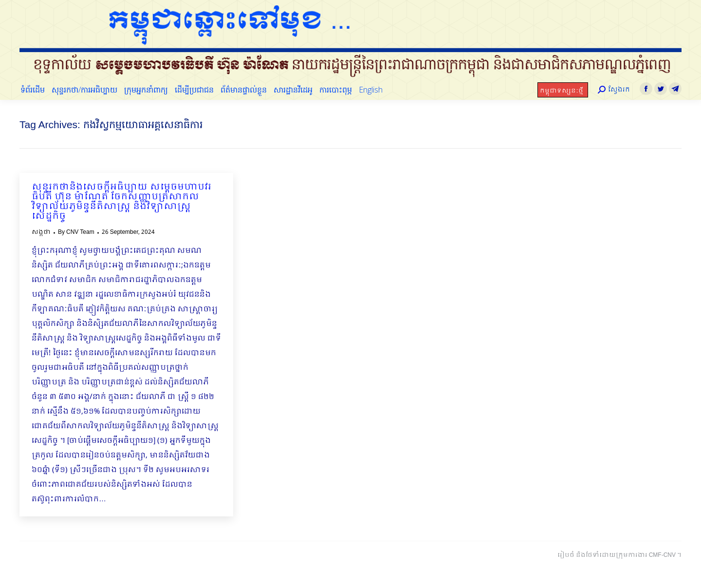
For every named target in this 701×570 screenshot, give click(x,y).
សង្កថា (41, 232)
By (76, 232)
